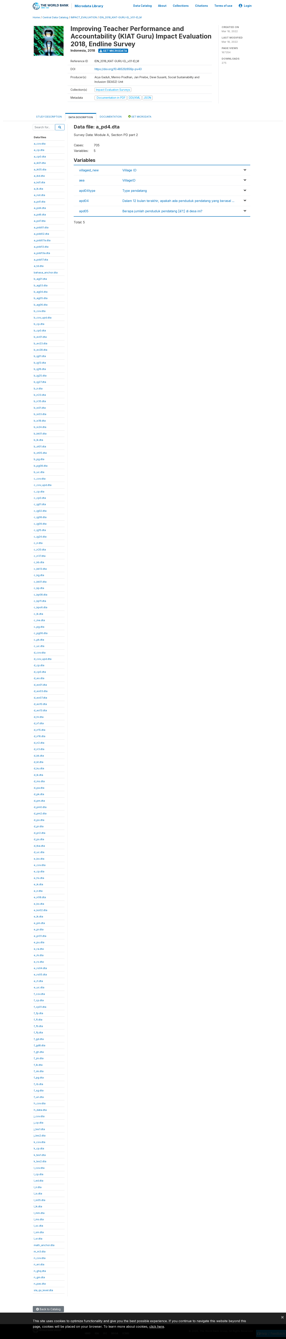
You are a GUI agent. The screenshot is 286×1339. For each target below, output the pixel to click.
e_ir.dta (38, 890)
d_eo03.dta (40, 690)
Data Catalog (142, 5)
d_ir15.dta (39, 729)
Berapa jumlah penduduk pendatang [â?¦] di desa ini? (162, 210)
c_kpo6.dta (40, 606)
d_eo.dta (39, 677)
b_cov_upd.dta (42, 317)
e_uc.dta (39, 986)
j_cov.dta (39, 1115)
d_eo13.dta (40, 709)
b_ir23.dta (40, 394)
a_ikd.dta (39, 175)
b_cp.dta (39, 323)
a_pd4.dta (40, 207)
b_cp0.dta (40, 329)
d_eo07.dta (40, 697)
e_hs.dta (39, 877)
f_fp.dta (38, 1012)
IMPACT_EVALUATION (84, 16)
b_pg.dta (39, 458)
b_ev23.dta (40, 342)
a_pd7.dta (39, 220)
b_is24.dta (40, 426)
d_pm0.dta (40, 806)
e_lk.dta (38, 916)
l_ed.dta (38, 1180)
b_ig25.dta (40, 375)
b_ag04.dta (40, 291)
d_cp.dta (39, 664)
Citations (201, 5)
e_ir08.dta (40, 896)
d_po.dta (39, 819)
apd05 (83, 210)
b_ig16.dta (40, 368)
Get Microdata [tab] (139, 116)
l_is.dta (38, 1192)
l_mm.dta (39, 1212)
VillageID (128, 180)
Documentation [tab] (111, 116)
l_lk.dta (38, 1205)
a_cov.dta (39, 143)
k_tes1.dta (40, 1154)
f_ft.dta (38, 1019)
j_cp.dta (38, 1122)
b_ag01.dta (40, 278)
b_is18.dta (40, 420)
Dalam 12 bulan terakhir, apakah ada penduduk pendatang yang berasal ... (178, 200)
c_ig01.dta (40, 503)
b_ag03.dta (40, 284)
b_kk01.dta (40, 432)
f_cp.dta (39, 999)
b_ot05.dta (40, 452)
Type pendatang (134, 190)
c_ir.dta (38, 542)
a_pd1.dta (39, 201)
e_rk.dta (38, 954)
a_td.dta (38, 265)
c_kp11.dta (40, 600)
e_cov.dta (39, 864)
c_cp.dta (39, 490)
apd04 (84, 200)
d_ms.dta (39, 780)
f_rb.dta (38, 1083)
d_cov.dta (39, 652)
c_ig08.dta (40, 516)
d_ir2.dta (39, 742)
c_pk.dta (39, 639)
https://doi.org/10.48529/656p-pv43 (118, 68)
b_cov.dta (39, 310)
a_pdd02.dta (41, 233)
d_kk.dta (39, 755)
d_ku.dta (39, 767)
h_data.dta (40, 1109)
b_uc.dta (39, 471)
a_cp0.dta (40, 155)
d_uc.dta (39, 851)
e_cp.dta (39, 871)
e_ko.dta (39, 903)
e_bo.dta (39, 858)
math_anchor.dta (44, 1244)
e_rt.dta (38, 980)
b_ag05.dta (40, 297)
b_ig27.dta (40, 381)
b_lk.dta (38, 439)
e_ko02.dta (40, 909)
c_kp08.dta (40, 594)
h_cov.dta (39, 1102)
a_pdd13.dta (41, 246)
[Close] (282, 1317)
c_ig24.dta (40, 536)
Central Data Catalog (55, 16)
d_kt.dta (38, 761)
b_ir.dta (38, 387)
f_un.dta (39, 1096)
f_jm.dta (38, 1057)
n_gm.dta (39, 1276)
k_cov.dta (39, 1141)
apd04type (87, 190)
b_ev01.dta (40, 336)
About (162, 5)
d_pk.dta (39, 793)
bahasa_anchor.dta (46, 271)
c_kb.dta (39, 561)
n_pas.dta (40, 1283)
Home (36, 16)
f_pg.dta (39, 1077)
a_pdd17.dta (41, 259)
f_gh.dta (39, 1051)
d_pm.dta (39, 800)
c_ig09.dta (40, 523)
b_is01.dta (40, 407)
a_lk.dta (38, 188)
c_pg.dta (39, 626)
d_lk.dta (38, 774)
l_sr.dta (38, 1238)
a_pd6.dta (40, 213)
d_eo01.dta (40, 684)
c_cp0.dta (40, 497)
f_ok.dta (38, 1070)
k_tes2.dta (40, 1160)
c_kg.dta (39, 574)
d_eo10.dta (40, 703)
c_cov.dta (39, 478)
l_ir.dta (38, 1186)
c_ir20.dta (40, 548)
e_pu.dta (39, 941)
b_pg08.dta (40, 465)
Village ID (129, 170)
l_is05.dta (39, 1199)
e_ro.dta (39, 961)
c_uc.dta (39, 645)
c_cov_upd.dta (42, 484)
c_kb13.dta (40, 568)
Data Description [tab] (81, 116)
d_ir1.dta (39, 722)
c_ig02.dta (40, 510)
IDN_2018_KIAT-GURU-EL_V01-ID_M (121, 16)
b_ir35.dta (40, 400)
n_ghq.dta (40, 1270)
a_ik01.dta (40, 162)
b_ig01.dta (40, 355)
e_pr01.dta (40, 935)
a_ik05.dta (40, 168)
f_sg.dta (38, 1089)
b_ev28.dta (40, 349)
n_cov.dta (39, 1257)
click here (156, 1326)
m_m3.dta (39, 1250)
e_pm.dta (39, 922)
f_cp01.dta (40, 1006)
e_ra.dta (39, 948)
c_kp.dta (39, 587)
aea (81, 180)
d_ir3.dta (39, 748)
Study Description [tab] (49, 116)
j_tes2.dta (39, 1134)
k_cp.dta (39, 1147)
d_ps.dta (39, 838)
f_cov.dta (39, 993)
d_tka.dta (39, 845)
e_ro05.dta (40, 974)
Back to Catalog (48, 1308)
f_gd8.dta (39, 1044)
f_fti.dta (38, 1025)
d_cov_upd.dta (42, 658)
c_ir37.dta (39, 555)
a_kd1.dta (39, 181)
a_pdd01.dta (41, 226)
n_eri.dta (39, 1263)
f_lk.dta (38, 1064)
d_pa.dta (39, 787)
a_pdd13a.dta (42, 252)
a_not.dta (39, 194)
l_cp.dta (38, 1173)
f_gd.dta (39, 1038)
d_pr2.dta (39, 832)
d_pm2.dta (40, 813)
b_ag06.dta (40, 304)
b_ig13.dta (40, 362)
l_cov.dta (39, 1167)
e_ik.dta (38, 883)
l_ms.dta (39, 1218)
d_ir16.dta (39, 735)
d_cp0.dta (40, 671)
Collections (181, 5)
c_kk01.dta (40, 581)
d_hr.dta (38, 716)
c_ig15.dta (40, 529)
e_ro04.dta (40, 967)
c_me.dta (39, 619)
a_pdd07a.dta (42, 239)
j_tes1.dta (39, 1128)
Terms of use (223, 5)
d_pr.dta (38, 825)
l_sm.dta (39, 1231)
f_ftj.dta (38, 1031)
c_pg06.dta (40, 632)
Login (245, 5)
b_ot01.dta (40, 445)
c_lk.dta (38, 613)
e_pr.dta (38, 928)
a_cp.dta (39, 149)
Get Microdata (113, 50)
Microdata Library (88, 6)
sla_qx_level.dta (43, 1289)
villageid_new (89, 170)
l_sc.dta (38, 1225)
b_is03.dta (40, 413)
